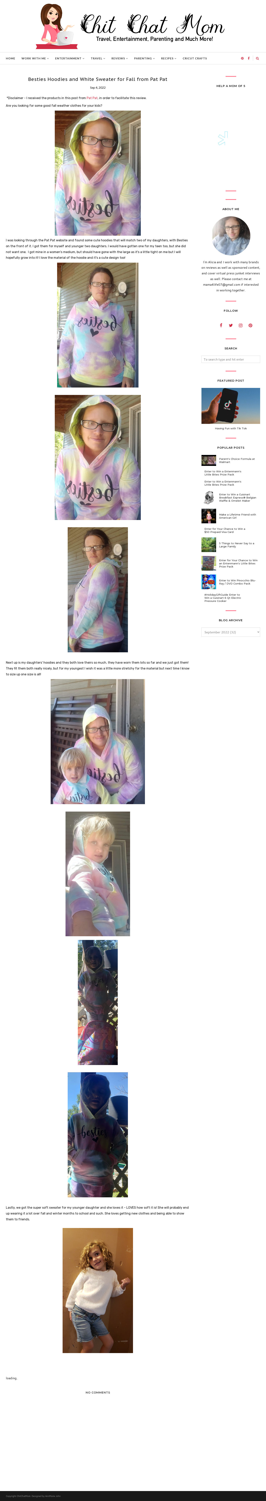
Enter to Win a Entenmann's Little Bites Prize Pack (222, 473)
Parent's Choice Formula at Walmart (237, 460)
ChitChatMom (24, 1496)
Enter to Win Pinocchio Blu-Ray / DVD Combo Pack (237, 582)
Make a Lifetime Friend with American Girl (237, 516)
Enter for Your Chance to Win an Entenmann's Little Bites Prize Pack (238, 563)
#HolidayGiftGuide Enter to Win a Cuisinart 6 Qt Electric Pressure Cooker (222, 597)
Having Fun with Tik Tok (231, 428)
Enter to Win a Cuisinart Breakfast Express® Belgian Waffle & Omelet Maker (237, 497)
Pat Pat (92, 98)
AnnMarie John (53, 1496)
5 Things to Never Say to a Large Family (236, 545)
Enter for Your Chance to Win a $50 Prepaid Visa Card (224, 530)
